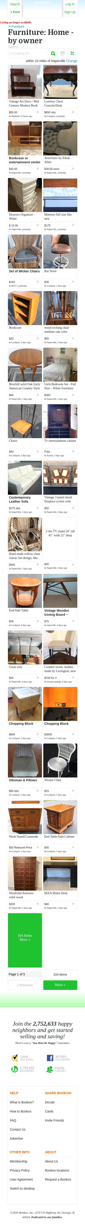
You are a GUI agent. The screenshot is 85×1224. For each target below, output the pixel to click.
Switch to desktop (22, 1188)
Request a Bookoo (58, 1179)
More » (60, 985)
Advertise (16, 1138)
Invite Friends (54, 1120)
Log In (70, 4)
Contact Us (18, 1129)
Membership (18, 1161)
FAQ (13, 1120)
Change (71, 61)
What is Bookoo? (22, 1102)
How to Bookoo (21, 1111)
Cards (49, 1111)
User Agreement (21, 1179)
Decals (50, 1102)
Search (15, 4)
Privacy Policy (20, 1170)
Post (15, 12)
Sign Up (70, 12)
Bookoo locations (57, 1170)
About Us (51, 1161)
